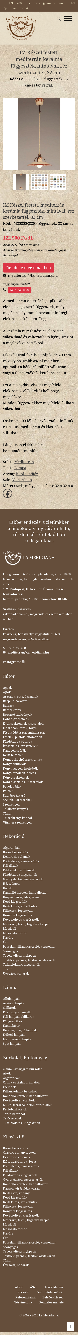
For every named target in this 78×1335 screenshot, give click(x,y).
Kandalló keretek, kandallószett (25, 892)
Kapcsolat (22, 1292)
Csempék (9, 1087)
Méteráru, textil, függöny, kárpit (26, 924)
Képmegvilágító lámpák (20, 1030)
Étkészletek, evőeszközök (21, 861)
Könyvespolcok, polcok (19, 773)
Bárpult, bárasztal (15, 701)
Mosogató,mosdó (15, 933)
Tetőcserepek (12, 1118)
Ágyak (7, 687)
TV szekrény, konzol (17, 818)
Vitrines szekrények (17, 822)
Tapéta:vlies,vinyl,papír (20, 955)
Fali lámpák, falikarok (18, 1017)
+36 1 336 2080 (20, 289)
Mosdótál (9, 928)
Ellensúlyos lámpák (17, 1012)
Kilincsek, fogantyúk (18, 910)
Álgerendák (11, 848)
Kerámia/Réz (27, 474)
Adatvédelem (53, 1287)
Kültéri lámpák (14, 1035)
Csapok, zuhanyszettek (19, 1152)
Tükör (7, 813)
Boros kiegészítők (15, 852)
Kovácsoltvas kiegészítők (21, 919)
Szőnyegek (10, 951)
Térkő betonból (14, 1114)
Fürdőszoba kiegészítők (20, 874)
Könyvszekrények (16, 777)
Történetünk (23, 1302)
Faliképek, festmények (19, 870)
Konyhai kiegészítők (17, 915)
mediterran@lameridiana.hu (28, 652)
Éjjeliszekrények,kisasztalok (23, 723)
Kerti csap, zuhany (16, 1193)
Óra (5, 942)
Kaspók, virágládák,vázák (21, 897)
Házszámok (11, 883)
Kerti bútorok (13, 755)
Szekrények (11, 804)
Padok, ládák (12, 786)
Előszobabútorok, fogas (20, 728)
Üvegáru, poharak (16, 973)
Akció (19, 1287)
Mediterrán (24, 462)
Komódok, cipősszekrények (22, 759)
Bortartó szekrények (17, 714)
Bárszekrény (12, 710)
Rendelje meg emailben (28, 267)
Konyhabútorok (14, 764)
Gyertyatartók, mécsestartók (23, 879)
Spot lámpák (12, 1044)
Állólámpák (11, 999)
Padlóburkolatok (15, 1109)
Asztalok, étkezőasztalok (20, 696)
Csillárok (9, 1008)
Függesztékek (12, 1021)
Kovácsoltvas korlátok (19, 1100)
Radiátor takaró (14, 795)
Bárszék (8, 705)
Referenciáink (25, 1297)
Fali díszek (10, 865)
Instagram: (13, 662)
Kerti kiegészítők (15, 901)
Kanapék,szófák (14, 750)
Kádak (7, 888)
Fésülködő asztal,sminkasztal (24, 732)
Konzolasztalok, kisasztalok (23, 782)
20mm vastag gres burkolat (22, 1069)
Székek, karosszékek (17, 800)
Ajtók (7, 692)
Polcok (8, 791)
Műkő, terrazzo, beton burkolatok (27, 1105)
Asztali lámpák (13, 1003)
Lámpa (20, 468)
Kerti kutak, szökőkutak (20, 906)
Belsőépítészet (52, 1297)
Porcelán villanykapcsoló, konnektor (29, 946)
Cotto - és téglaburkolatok (21, 1082)
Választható (22, 480)
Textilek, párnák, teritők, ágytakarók (29, 960)
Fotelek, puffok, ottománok (22, 737)
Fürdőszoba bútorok (17, 741)
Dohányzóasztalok (16, 719)
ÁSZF (33, 1287)
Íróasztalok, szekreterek (20, 746)
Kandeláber (11, 1026)
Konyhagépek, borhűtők (20, 768)
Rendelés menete (51, 1302)
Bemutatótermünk (49, 1292)
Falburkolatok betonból (20, 1091)
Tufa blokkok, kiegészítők (21, 964)
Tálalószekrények (15, 809)
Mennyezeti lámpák (17, 1039)
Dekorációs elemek (16, 856)
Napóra (8, 937)
